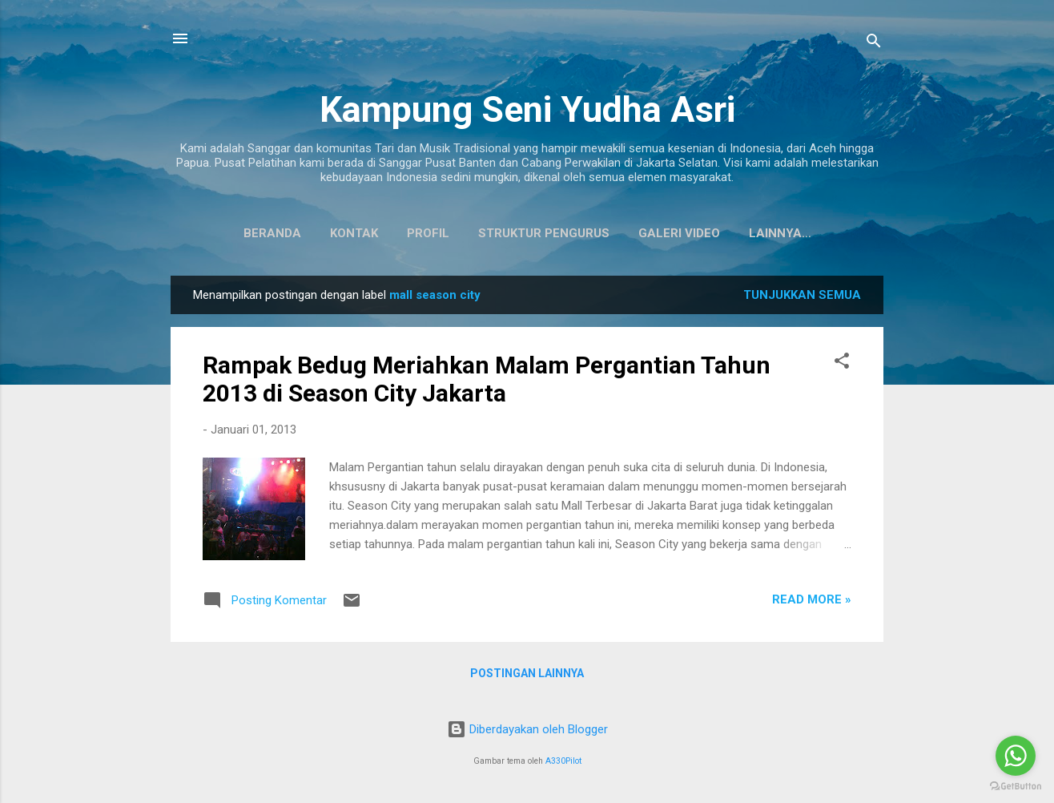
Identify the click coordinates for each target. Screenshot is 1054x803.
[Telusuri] (873, 43)
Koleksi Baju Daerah (779, 233)
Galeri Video (641, 233)
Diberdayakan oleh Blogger (527, 729)
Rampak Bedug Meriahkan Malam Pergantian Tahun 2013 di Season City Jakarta (486, 382)
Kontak (316, 233)
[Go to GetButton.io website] (1015, 786)
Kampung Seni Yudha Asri (527, 109)
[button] (841, 366)
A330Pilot (563, 761)
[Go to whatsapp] (1016, 756)
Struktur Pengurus (506, 233)
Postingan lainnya (527, 676)
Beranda (235, 233)
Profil (390, 233)
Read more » (811, 602)
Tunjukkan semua (802, 298)
